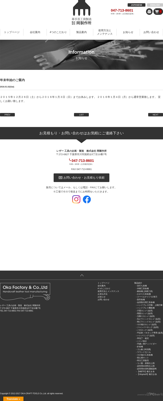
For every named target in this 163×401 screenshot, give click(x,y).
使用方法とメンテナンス (105, 32)
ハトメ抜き (142, 341)
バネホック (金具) (145, 330)
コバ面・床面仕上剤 (146, 363)
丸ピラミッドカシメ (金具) (148, 319)
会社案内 (35, 32)
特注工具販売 (143, 360)
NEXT (155, 114)
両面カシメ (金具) (145, 313)
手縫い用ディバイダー (147, 344)
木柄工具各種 (143, 288)
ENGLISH (155, 5)
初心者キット (143, 358)
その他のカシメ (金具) (146, 324)
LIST (81, 114)
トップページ (12, 32)
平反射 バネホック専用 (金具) (150, 333)
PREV (7, 114)
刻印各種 (141, 299)
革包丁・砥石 (143, 338)
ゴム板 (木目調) (144, 349)
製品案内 (81, 32)
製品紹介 (138, 283)
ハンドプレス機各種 (146, 308)
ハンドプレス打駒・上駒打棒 (150, 305)
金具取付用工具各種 (146, 302)
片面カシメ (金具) (145, 311)
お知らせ (128, 32)
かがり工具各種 (144, 294)
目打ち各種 (142, 286)
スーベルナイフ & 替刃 (147, 297)
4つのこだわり (58, 32)
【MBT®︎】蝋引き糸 (145, 371)
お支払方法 (102, 294)
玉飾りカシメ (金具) (146, 316)
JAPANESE (136, 5)
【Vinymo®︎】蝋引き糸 (147, 374)
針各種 (140, 346)
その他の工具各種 (145, 355)
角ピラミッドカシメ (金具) (148, 322)
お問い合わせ (151, 32)
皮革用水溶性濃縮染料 (147, 369)
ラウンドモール (144, 352)
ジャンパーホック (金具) (147, 327)
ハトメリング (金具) (146, 335)
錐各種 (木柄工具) (145, 291)
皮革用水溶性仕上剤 (146, 366)
